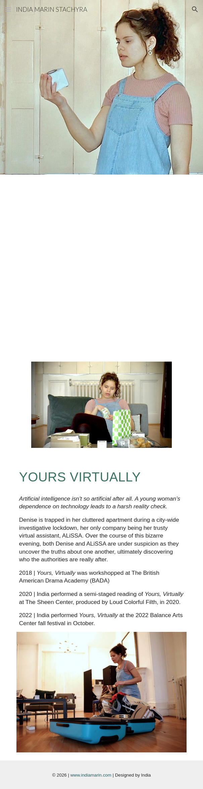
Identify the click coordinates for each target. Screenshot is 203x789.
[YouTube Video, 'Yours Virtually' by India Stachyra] (101, 226)
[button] (8, 9)
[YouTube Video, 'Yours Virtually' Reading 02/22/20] (101, 315)
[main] (101, 477)
